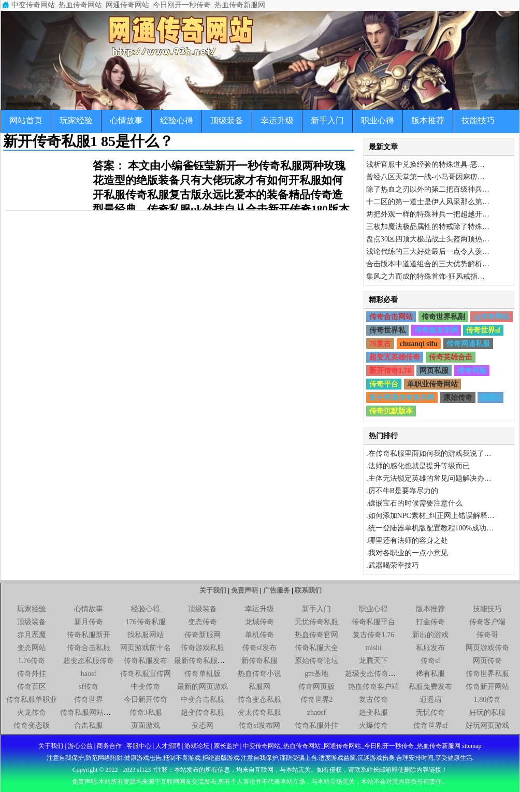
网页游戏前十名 (145, 648)
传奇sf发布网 (259, 725)
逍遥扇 (430, 699)
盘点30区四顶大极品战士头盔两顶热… (427, 239)
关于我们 (212, 590)
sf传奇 (88, 686)
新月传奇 (88, 622)
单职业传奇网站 (432, 384)
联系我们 (308, 590)
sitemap (471, 746)
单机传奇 (259, 635)
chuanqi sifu (419, 344)
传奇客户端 (487, 622)
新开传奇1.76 (390, 371)
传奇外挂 (31, 674)
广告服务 (276, 590)
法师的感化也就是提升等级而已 (419, 466)
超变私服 (373, 712)
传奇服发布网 (436, 330)
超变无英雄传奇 (394, 357)
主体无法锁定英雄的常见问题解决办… (430, 478)
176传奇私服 (146, 622)
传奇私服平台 (373, 622)
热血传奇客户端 (373, 686)
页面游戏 (145, 725)
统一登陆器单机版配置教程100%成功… (431, 528)
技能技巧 (478, 120)
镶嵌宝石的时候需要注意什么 (415, 503)
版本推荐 (427, 120)
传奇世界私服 (487, 674)
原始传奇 (457, 397)
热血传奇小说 (259, 674)
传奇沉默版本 (391, 411)
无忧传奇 (430, 712)
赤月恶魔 (31, 635)
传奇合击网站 (391, 317)
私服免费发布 (430, 686)
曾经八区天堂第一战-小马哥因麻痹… (425, 177)
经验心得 (176, 120)
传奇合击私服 (88, 648)
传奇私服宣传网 (145, 674)
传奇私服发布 (145, 661)
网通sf (490, 397)
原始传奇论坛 (316, 661)
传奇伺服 (471, 371)
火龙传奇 (31, 712)
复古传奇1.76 (374, 635)
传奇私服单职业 (31, 699)
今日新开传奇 (145, 699)
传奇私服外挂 (316, 725)
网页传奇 (487, 661)
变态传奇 (202, 622)
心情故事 (126, 120)
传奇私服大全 (316, 648)
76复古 (380, 344)
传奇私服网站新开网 (92, 712)
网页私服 (434, 371)
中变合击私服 (202, 699)
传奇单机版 (202, 674)
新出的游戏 (430, 635)
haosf (88, 674)
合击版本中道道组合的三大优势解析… (427, 264)
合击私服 (88, 725)
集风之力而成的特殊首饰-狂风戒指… (425, 276)
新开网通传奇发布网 (402, 397)
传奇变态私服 (259, 699)
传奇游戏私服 (202, 648)
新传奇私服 (259, 661)
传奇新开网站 (487, 686)
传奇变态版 (31, 725)
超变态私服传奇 (88, 661)
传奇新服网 (202, 635)
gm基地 (316, 674)
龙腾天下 (373, 661)
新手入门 (327, 120)
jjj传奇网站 (491, 317)
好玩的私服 (487, 712)
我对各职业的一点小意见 (408, 553)
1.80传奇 (487, 699)
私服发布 (430, 648)
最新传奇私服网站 (203, 661)
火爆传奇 (373, 725)
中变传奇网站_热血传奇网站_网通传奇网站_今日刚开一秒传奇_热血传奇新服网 (138, 5)
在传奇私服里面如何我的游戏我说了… (430, 453)
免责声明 (244, 590)
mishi (373, 648)
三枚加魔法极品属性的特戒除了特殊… (427, 227)
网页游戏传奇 (487, 648)
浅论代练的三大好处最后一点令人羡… (427, 251)
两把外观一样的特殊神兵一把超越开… (427, 214)
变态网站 (31, 648)
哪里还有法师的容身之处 (408, 540)
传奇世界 (88, 699)
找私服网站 (145, 635)
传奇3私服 (145, 712)
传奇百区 (31, 686)
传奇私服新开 (88, 635)
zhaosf (316, 712)
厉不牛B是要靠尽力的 (403, 491)
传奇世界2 (316, 699)
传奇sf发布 (259, 648)
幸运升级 (277, 120)
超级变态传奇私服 (374, 674)
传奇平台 (383, 384)
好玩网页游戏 (487, 725)
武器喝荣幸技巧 (393, 565)
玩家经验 (76, 120)
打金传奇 (430, 622)
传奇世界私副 (443, 317)
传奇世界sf (483, 330)
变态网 (202, 725)
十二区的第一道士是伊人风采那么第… (427, 202)
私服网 (259, 686)
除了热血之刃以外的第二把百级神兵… (427, 189)
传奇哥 (487, 635)
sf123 (144, 769)
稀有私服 (430, 674)
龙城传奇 (259, 622)
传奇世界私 (387, 330)
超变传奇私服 (202, 712)
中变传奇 (145, 686)
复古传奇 (373, 699)
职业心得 (377, 120)
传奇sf (430, 661)
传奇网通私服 (468, 344)
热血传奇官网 (316, 635)
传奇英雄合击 (450, 357)
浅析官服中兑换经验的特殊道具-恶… (425, 164)
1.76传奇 (32, 661)
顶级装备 (226, 120)
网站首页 (25, 120)
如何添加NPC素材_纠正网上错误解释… (431, 516)
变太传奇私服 (259, 712)
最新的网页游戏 (202, 686)
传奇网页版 (316, 686)
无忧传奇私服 (316, 622)
